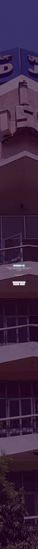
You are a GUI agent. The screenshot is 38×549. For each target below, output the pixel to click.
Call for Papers (16, 284)
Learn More (22, 284)
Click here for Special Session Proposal (19, 282)
